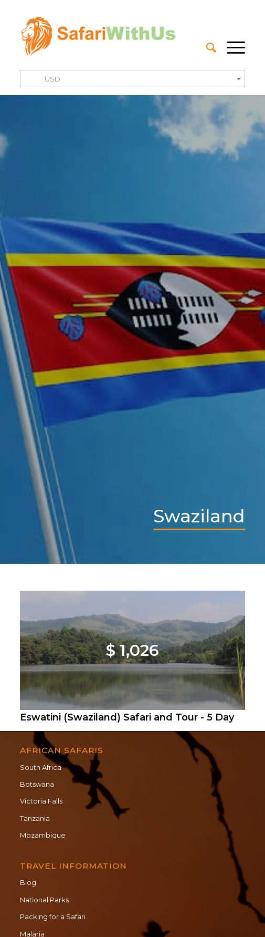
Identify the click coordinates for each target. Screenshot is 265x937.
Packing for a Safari (53, 916)
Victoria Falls (41, 801)
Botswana (37, 784)
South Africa (40, 767)
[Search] (206, 47)
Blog (28, 882)
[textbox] (132, 79)
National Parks (44, 899)
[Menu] (230, 47)
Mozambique (43, 835)
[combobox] (132, 78)
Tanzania (35, 818)
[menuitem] (206, 47)
